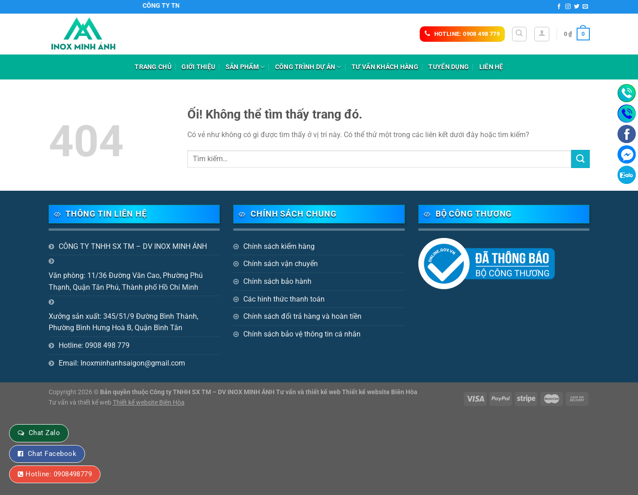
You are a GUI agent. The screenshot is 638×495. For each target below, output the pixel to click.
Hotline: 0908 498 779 (94, 345)
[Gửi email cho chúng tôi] (585, 7)
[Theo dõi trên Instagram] (568, 7)
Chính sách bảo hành (277, 281)
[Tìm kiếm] (519, 34)
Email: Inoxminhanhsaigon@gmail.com (122, 363)
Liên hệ (491, 67)
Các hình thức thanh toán (284, 299)
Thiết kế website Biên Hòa (149, 402)
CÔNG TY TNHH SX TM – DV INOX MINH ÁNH (133, 246)
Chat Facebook (52, 454)
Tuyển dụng (448, 67)
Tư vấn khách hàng (385, 67)
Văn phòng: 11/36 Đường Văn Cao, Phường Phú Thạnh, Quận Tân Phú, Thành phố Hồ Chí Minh (126, 281)
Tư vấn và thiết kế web (81, 402)
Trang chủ (153, 67)
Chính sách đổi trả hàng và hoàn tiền (302, 316)
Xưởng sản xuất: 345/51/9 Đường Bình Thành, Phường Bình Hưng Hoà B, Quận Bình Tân (123, 322)
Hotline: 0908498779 (58, 474)
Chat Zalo (44, 433)
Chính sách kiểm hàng (279, 246)
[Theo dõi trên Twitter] (576, 7)
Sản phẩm (245, 67)
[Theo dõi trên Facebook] (559, 7)
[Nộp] (580, 159)
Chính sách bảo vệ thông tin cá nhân (302, 334)
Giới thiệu (198, 67)
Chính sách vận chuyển (280, 263)
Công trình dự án (308, 67)
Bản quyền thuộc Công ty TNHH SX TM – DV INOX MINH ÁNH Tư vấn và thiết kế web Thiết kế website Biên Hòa (258, 392)
